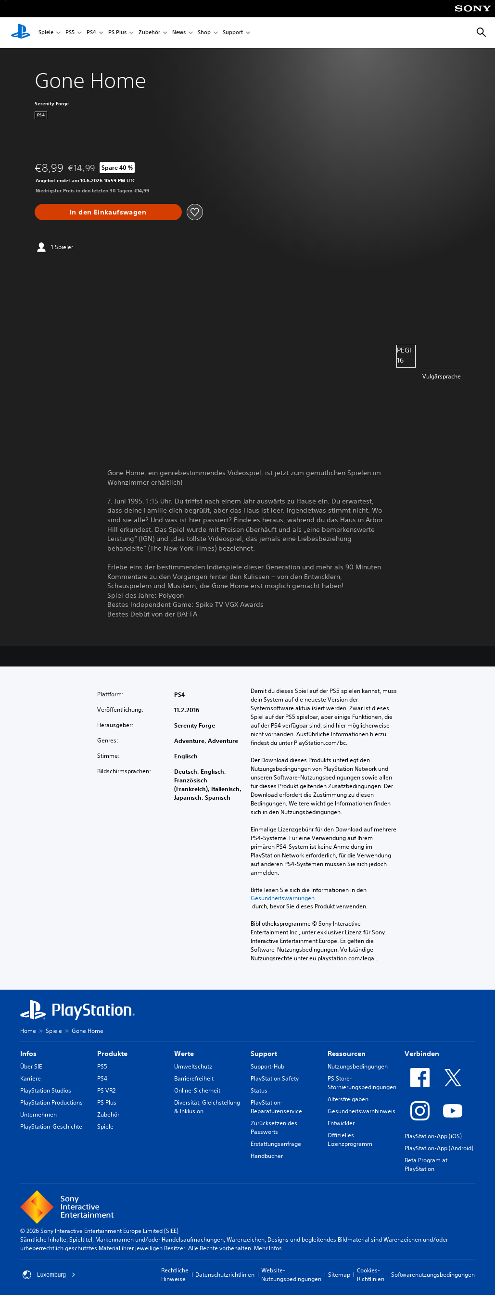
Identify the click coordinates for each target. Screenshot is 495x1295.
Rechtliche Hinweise (175, 1274)
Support (233, 33)
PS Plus (117, 33)
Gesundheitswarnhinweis (361, 1111)
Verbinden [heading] (422, 1053)
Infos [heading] (28, 1053)
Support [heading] (264, 1053)
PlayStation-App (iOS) (433, 1136)
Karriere (30, 1078)
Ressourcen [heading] (347, 1053)
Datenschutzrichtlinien (224, 1274)
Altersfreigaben (348, 1099)
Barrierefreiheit (194, 1078)
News (179, 33)
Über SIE (31, 1066)
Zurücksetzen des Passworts (274, 1127)
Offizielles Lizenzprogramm (350, 1139)
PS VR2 (106, 1090)
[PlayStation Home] (21, 33)
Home (28, 1031)
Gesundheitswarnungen (283, 898)
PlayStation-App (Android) (439, 1148)
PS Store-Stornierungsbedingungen (362, 1082)
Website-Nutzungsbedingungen (291, 1274)
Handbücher (267, 1156)
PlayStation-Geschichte (51, 1126)
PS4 (91, 33)
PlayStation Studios (45, 1090)
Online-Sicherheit (197, 1090)
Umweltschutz (193, 1066)
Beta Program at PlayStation (426, 1164)
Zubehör (149, 33)
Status (259, 1090)
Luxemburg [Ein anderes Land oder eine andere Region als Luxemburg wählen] (49, 1275)
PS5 (70, 33)
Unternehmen (38, 1114)
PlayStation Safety (275, 1078)
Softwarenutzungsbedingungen (433, 1274)
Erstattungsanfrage (276, 1144)
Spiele (45, 33)
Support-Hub (267, 1066)
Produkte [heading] (112, 1053)
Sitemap (339, 1274)
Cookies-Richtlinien (370, 1274)
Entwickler (341, 1123)
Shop (204, 33)
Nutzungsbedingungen (358, 1066)
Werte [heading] (184, 1053)
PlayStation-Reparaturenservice (276, 1106)
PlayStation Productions (51, 1102)
